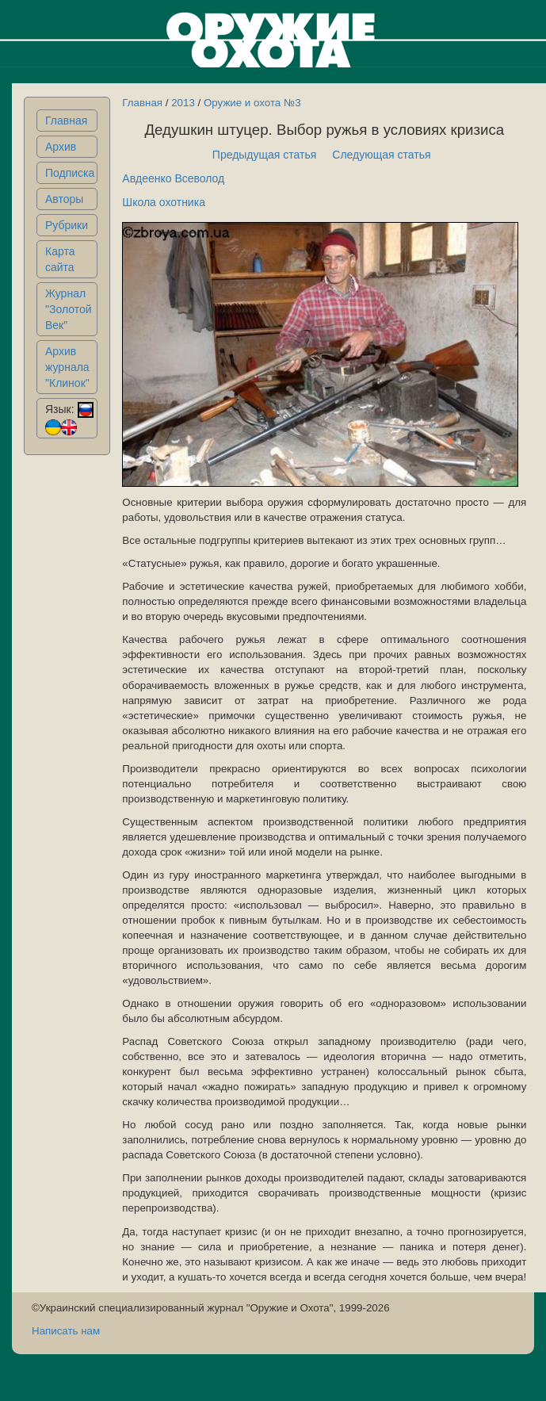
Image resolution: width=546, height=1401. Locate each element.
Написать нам (66, 1331)
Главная (66, 120)
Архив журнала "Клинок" (67, 367)
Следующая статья (381, 154)
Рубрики (66, 225)
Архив (60, 146)
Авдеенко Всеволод (173, 178)
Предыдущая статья (264, 154)
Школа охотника (163, 202)
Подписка (69, 173)
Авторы (64, 199)
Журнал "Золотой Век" (68, 309)
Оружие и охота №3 (252, 103)
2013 (183, 103)
